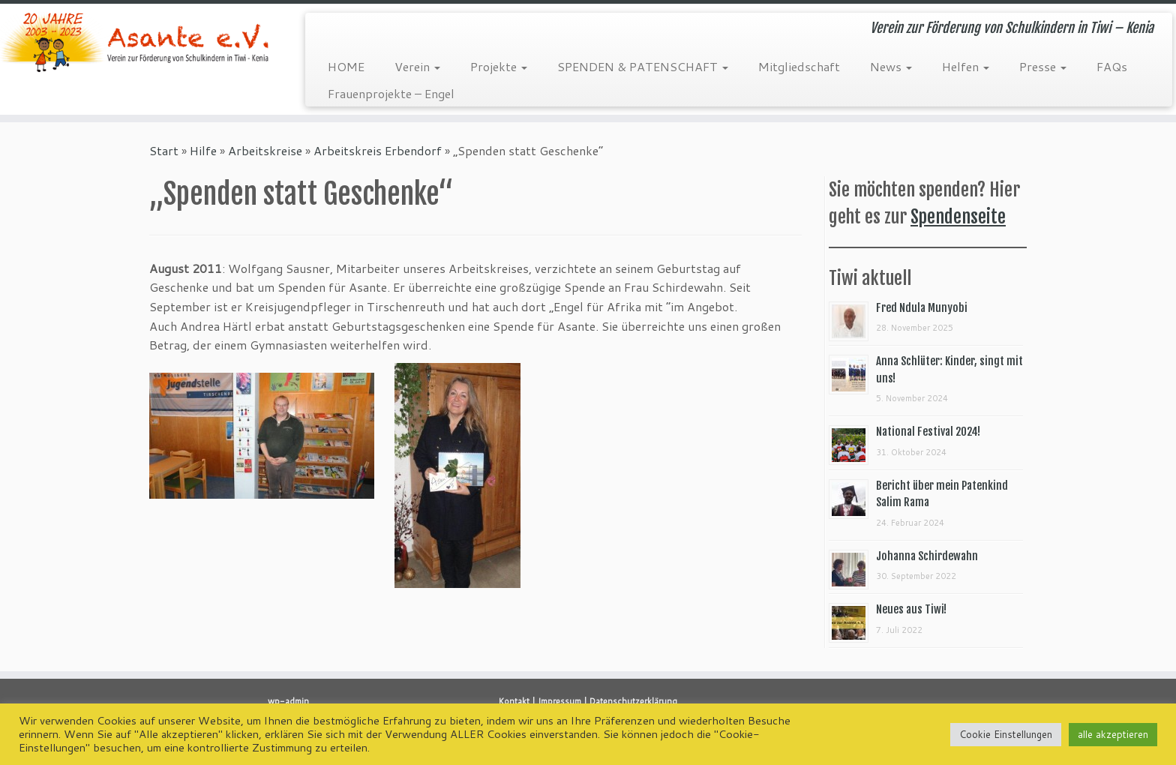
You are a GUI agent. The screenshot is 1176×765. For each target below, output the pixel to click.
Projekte (498, 66)
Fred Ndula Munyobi (922, 308)
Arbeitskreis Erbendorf (378, 150)
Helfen (965, 66)
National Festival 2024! (928, 431)
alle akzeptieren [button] (1113, 734)
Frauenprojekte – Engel (391, 93)
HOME (346, 66)
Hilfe (203, 150)
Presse (1042, 66)
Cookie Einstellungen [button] (1005, 734)
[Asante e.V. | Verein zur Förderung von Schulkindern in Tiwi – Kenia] (136, 42)
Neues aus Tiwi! (911, 609)
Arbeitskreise (265, 150)
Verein (417, 66)
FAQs (1111, 66)
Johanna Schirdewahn (927, 556)
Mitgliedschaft (799, 66)
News (891, 66)
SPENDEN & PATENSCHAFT (642, 66)
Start (163, 150)
